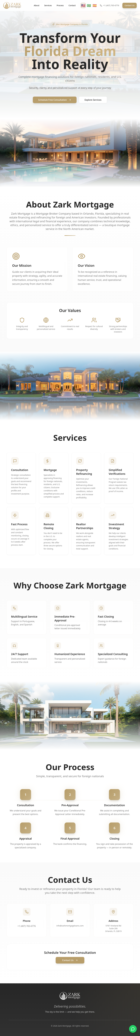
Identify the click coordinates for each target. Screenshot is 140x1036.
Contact (72, 5)
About (36, 5)
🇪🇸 (95, 5)
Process (60, 5)
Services (48, 5)
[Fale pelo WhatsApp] (133, 1029)
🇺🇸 (83, 5)
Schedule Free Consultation (54, 99)
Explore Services (92, 99)
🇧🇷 (89, 5)
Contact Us (130, 5)
